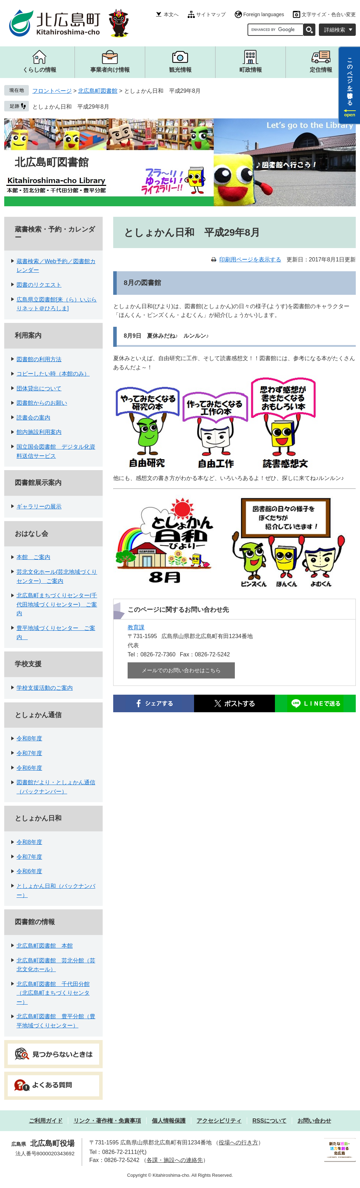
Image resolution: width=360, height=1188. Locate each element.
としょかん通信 (38, 715)
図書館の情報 (35, 922)
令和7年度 (29, 753)
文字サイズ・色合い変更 (329, 14)
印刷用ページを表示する (250, 259)
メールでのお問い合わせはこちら (181, 670)
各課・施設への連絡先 (175, 1160)
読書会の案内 (33, 418)
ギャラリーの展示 (39, 506)
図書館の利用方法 (39, 359)
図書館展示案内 (38, 482)
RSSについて (269, 1121)
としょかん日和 (38, 818)
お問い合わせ (314, 1121)
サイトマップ (211, 14)
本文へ (171, 14)
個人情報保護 (169, 1121)
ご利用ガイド (46, 1121)
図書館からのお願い (42, 403)
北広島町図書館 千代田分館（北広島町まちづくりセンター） (53, 993)
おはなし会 (31, 533)
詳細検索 (334, 30)
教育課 (136, 627)
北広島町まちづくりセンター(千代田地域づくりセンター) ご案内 (57, 604)
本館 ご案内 (33, 557)
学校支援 (28, 664)
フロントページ (52, 91)
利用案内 (28, 335)
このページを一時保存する (350, 78)
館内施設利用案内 (39, 432)
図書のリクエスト (39, 285)
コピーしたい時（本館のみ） (53, 374)
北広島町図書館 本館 (45, 946)
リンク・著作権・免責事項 (107, 1121)
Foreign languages (263, 14)
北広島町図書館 (97, 91)
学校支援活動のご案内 (45, 688)
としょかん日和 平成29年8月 (70, 107)
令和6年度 (29, 768)
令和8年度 (29, 738)
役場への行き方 (238, 1142)
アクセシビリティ (219, 1121)
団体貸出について (39, 388)
